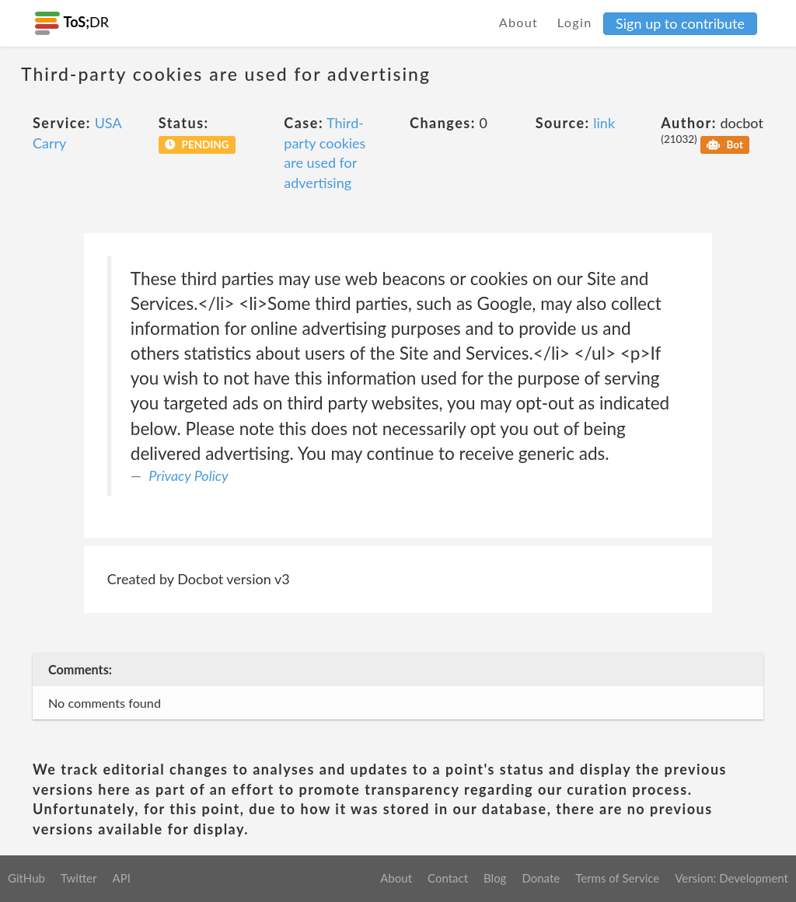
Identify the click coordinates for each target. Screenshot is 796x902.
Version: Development (731, 878)
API (121, 878)
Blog (495, 878)
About (519, 22)
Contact (448, 878)
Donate (541, 878)
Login (574, 22)
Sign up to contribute (680, 23)
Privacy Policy (188, 475)
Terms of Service (617, 878)
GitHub (26, 878)
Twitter (79, 878)
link (604, 122)
